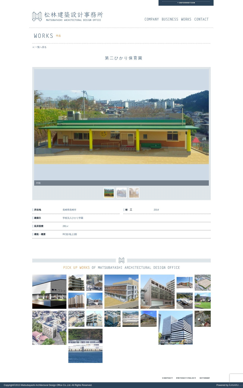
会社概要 (152, 19)
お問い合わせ (202, 19)
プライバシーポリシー (185, 378)
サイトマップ (204, 378)
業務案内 (171, 19)
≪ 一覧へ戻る (39, 47)
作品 (187, 19)
